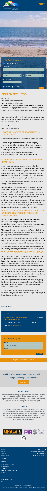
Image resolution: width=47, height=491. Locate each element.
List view (7, 87)
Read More (23, 382)
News (6, 314)
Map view (16, 87)
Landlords (23, 392)
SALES (3, 477)
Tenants (24, 406)
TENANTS (4, 468)
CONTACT (4, 458)
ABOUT (3, 454)
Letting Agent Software (21, 487)
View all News (6, 307)
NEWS (3, 451)
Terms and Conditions (39, 455)
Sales (15, 63)
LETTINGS (4, 462)
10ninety (11, 487)
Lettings (7, 63)
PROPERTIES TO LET (7, 464)
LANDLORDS (5, 466)
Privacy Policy (41, 453)
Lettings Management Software (36, 487)
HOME (3, 449)
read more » (17, 325)
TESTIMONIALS (5, 456)
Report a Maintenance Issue (23, 360)
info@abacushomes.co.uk (38, 451)
